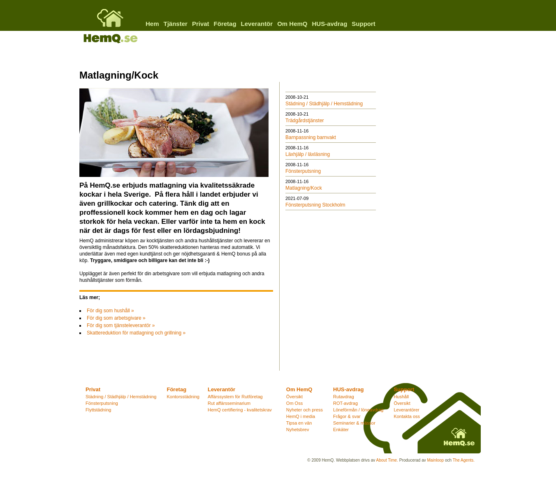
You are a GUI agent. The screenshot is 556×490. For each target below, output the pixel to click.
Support (363, 23)
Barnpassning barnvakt (310, 137)
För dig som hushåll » (110, 311)
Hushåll (401, 396)
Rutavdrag (343, 396)
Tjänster (176, 23)
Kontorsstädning (183, 396)
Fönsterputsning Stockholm (315, 205)
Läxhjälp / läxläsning (307, 154)
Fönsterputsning (303, 171)
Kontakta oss (407, 416)
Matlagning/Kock (303, 188)
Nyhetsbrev (297, 429)
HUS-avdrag (329, 23)
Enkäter (341, 429)
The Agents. (464, 460)
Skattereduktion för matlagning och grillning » (136, 333)
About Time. (387, 460)
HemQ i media (300, 416)
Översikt (294, 396)
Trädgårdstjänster (304, 120)
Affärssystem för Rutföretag (235, 396)
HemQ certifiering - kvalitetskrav (240, 409)
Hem (152, 23)
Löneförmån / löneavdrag (358, 409)
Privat (200, 23)
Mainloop (435, 460)
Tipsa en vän (299, 422)
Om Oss (294, 403)
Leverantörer (406, 409)
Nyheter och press (304, 409)
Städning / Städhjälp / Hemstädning (324, 104)
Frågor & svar (347, 416)
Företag (225, 23)
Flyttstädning (98, 409)
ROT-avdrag (345, 403)
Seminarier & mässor (354, 422)
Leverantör (257, 23)
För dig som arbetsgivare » (116, 318)
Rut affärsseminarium (229, 403)
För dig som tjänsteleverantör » (121, 325)
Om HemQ (292, 23)
